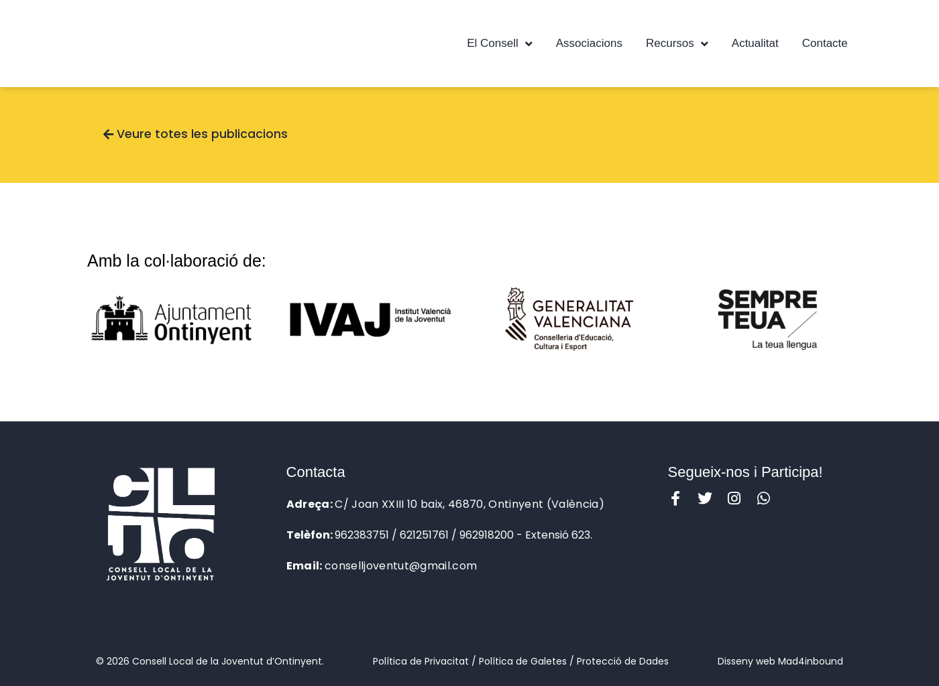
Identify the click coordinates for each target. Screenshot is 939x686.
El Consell (500, 43)
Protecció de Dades (623, 661)
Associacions (589, 43)
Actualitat (755, 43)
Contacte (825, 43)
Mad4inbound (810, 661)
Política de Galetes (523, 661)
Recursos (677, 43)
